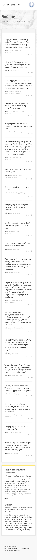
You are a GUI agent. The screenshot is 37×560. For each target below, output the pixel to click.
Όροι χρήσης (7, 548)
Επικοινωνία (26, 548)
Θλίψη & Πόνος (20, 193)
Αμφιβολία (19, 328)
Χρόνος (11, 432)
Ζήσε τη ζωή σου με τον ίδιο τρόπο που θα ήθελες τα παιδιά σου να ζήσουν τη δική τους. (17, 64)
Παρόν (17, 353)
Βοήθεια (7, 302)
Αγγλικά (11, 550)
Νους (10, 249)
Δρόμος (11, 213)
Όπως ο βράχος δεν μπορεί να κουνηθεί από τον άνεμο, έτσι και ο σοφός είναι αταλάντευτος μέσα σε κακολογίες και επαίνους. (18, 84)
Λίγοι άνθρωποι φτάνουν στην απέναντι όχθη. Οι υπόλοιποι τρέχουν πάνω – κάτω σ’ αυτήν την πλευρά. (17, 407)
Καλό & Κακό (20, 111)
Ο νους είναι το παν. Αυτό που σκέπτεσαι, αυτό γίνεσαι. (17, 244)
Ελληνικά (17, 550)
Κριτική (13, 93)
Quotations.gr (9, 5)
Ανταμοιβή (12, 111)
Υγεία (11, 50)
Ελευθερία (19, 300)
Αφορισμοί (8, 52)
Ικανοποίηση (17, 50)
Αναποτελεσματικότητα (16, 415)
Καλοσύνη (12, 375)
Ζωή (10, 70)
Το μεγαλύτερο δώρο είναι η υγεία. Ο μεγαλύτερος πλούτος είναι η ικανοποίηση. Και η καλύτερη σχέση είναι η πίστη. (17, 43)
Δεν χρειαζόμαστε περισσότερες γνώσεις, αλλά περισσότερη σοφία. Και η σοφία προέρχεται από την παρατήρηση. (18, 446)
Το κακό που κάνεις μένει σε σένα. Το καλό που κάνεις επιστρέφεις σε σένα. (16, 105)
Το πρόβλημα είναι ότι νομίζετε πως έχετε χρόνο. (17, 427)
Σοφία (11, 453)
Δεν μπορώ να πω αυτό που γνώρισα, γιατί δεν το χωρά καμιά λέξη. (18, 125)
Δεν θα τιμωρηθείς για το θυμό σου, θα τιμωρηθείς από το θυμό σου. (18, 225)
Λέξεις (16, 132)
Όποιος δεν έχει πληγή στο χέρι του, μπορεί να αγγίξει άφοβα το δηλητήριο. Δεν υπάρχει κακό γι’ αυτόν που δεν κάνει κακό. (18, 368)
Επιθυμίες (12, 193)
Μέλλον (11, 353)
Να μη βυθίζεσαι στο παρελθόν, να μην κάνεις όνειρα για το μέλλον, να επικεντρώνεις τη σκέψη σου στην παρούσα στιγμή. (18, 345)
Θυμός (11, 231)
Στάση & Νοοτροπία (15, 157)
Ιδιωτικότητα (16, 548)
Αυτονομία (12, 300)
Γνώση (11, 132)
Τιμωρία (16, 231)
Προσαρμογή (13, 175)
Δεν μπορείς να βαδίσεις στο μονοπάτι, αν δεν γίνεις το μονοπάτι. (16, 207)
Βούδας (7, 50)
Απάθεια (11, 91)
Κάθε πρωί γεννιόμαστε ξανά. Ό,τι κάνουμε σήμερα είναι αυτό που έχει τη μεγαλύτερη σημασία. (18, 388)
